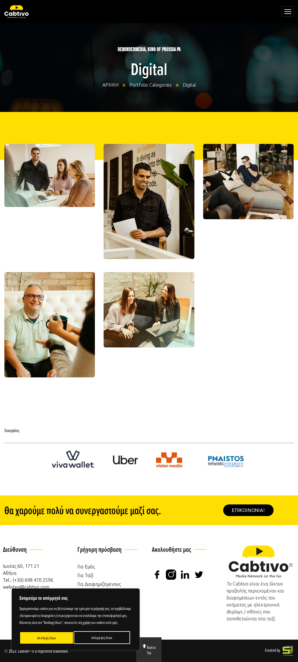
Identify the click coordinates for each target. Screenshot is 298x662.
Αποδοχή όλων (105, 637)
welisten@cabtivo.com (26, 587)
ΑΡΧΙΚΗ (110, 85)
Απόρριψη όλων (47, 637)
